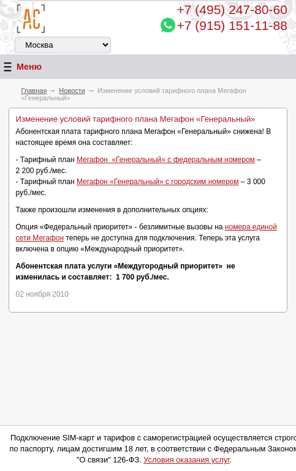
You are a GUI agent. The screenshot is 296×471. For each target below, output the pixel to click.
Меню (21, 67)
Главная (34, 90)
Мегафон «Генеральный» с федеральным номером (166, 159)
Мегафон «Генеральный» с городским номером (158, 181)
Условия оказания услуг (186, 459)
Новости (72, 90)
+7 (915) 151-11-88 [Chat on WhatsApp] (232, 25)
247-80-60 (232, 9)
